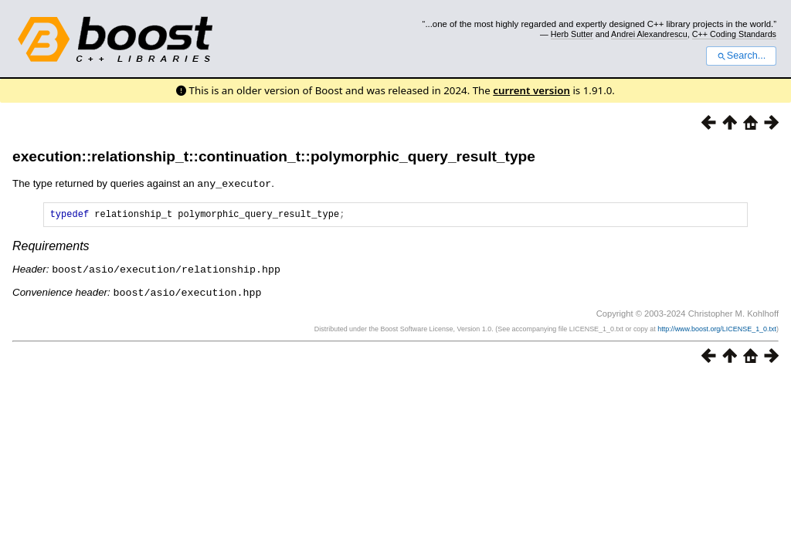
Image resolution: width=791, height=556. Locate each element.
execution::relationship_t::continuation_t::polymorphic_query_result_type (273, 156)
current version (531, 90)
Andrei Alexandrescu (649, 34)
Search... (741, 55)
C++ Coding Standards (734, 34)
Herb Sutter (572, 34)
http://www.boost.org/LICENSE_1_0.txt (716, 329)
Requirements (51, 247)
